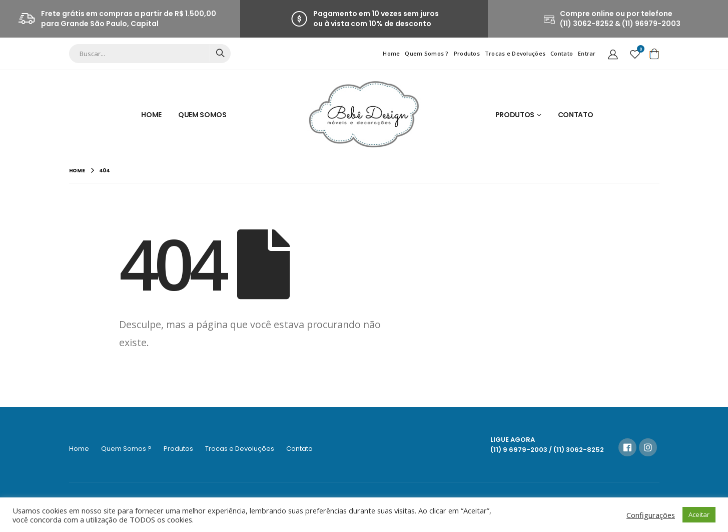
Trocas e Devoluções (515, 53)
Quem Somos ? (426, 53)
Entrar (587, 53)
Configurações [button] (650, 514)
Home (391, 53)
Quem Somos (202, 115)
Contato (561, 53)
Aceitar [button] (698, 514)
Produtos (467, 53)
